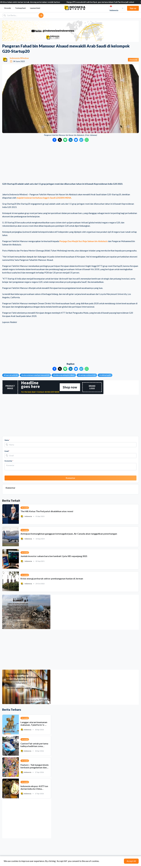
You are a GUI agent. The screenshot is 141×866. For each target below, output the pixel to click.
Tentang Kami (20, 8)
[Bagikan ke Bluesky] (76, 140)
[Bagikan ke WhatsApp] (87, 140)
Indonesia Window (19, 58)
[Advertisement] (70, 162)
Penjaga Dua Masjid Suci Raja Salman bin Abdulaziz (83, 241)
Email (7, 451)
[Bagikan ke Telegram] (81, 140)
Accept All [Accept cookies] (131, 861)
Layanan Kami (35, 8)
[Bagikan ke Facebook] (54, 140)
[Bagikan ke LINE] (65, 140)
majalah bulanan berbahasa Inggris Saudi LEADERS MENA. (44, 197)
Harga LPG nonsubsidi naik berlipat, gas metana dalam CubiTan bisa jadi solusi (104, 2)
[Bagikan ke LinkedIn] (71, 140)
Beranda (7, 8)
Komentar (9, 461)
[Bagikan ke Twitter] (60, 140)
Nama (7, 440)
